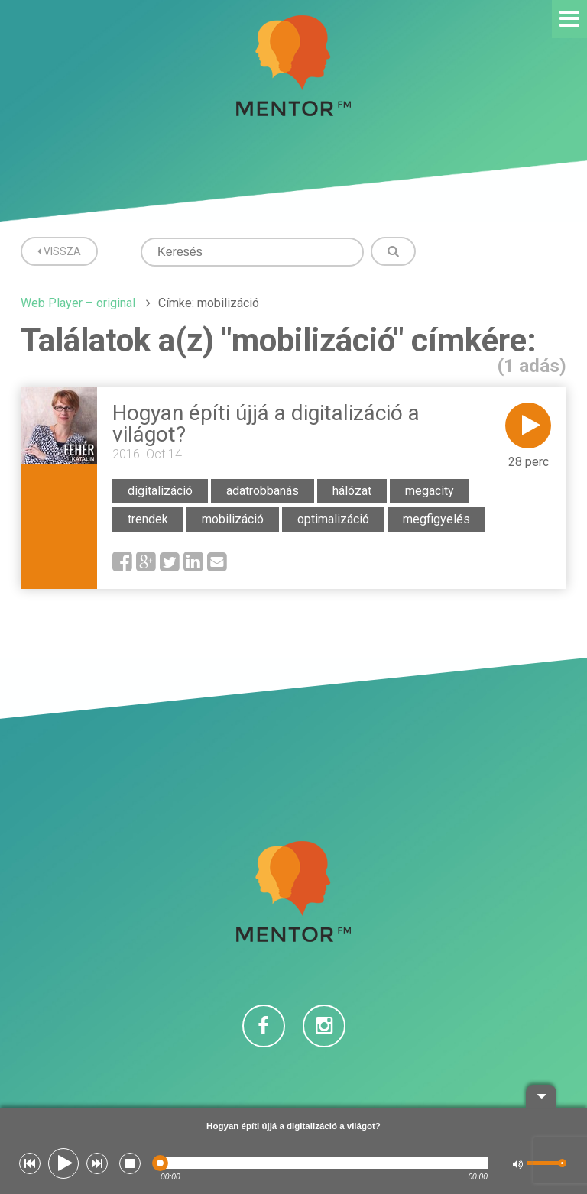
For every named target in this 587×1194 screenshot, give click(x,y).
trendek (148, 519)
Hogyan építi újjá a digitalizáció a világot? (266, 423)
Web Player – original (78, 303)
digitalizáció (160, 491)
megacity (429, 491)
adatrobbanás (262, 491)
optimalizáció (333, 519)
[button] (30, 1163)
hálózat (351, 491)
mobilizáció (233, 519)
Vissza (59, 251)
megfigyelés (436, 519)
